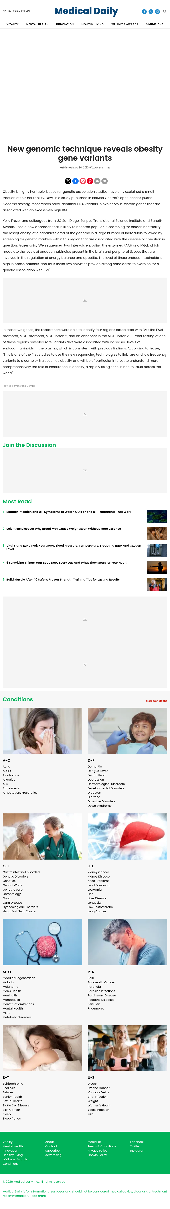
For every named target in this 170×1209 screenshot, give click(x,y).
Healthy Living (13, 1155)
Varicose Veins (98, 1092)
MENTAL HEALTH (37, 24)
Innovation (10, 1151)
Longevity (95, 903)
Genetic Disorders (15, 876)
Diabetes (94, 793)
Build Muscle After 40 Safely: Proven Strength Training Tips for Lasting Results (63, 579)
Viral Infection (98, 1097)
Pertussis (94, 1004)
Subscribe (52, 1151)
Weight (93, 1101)
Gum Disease (12, 903)
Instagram (137, 1151)
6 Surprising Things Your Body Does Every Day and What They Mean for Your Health (67, 563)
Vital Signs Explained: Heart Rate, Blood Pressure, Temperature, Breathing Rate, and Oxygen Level (73, 547)
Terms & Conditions (102, 1146)
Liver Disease (97, 898)
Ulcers (92, 1084)
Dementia (95, 766)
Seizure (8, 1092)
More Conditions (156, 701)
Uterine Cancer (99, 1088)
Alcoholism (11, 775)
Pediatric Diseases (101, 1000)
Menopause (11, 1000)
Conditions (18, 699)
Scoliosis (9, 1088)
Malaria (8, 982)
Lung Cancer (97, 911)
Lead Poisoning (99, 885)
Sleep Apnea (12, 1118)
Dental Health (97, 775)
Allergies (9, 779)
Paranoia (94, 987)
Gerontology (12, 894)
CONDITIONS (154, 24)
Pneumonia (96, 1008)
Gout (6, 898)
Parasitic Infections (101, 991)
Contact (51, 1146)
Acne (6, 766)
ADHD (7, 771)
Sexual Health (12, 1101)
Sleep (7, 1114)
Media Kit (94, 1142)
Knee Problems (98, 881)
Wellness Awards (124, 24)
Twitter (135, 1146)
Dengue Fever (98, 771)
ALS (5, 784)
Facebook (137, 1142)
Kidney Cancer (98, 872)
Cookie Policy (97, 1155)
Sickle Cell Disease (16, 1105)
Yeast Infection (98, 1110)
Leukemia (95, 890)
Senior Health (12, 1097)
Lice (90, 894)
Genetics (9, 881)
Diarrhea (94, 797)
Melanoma (10, 987)
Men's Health (12, 991)
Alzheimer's (11, 788)
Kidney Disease (99, 876)
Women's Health (99, 1105)
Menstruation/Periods (18, 1004)
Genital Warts (12, 885)
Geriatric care (13, 890)
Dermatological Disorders (106, 784)
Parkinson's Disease (102, 995)
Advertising (53, 1155)
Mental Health (13, 1008)
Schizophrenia (13, 1084)
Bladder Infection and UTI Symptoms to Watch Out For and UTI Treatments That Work (68, 512)
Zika (91, 1114)
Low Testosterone (100, 907)
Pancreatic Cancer (101, 982)
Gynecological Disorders (20, 907)
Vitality (8, 1142)
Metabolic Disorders (17, 1017)
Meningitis (10, 995)
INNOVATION (65, 24)
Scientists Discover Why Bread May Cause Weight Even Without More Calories (63, 529)
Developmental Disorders (106, 788)
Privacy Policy (97, 1151)
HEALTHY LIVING (93, 24)
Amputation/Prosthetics (20, 793)
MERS (6, 1013)
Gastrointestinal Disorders (21, 872)
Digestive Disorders (101, 801)
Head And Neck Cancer (19, 911)
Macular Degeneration (19, 978)
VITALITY (13, 24)
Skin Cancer (11, 1110)
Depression (96, 779)
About (49, 1142)
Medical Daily (86, 11)
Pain (91, 978)
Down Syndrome (100, 806)
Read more (38, 1196)
